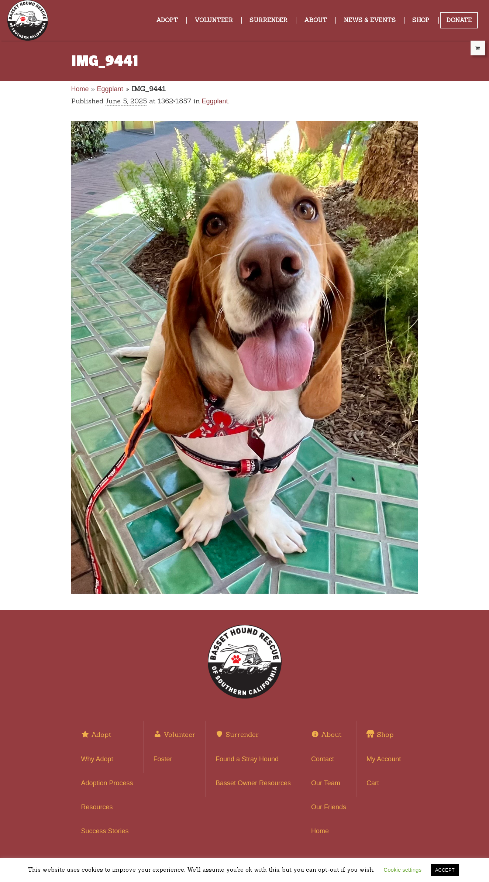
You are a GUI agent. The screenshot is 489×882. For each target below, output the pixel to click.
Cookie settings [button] (402, 869)
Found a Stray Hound (247, 759)
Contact (322, 759)
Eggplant (110, 89)
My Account (383, 759)
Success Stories (105, 831)
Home (80, 89)
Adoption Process (107, 783)
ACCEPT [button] (445, 870)
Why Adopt (97, 759)
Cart (372, 783)
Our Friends (328, 807)
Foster (163, 759)
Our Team (325, 783)
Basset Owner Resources (253, 783)
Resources (97, 807)
